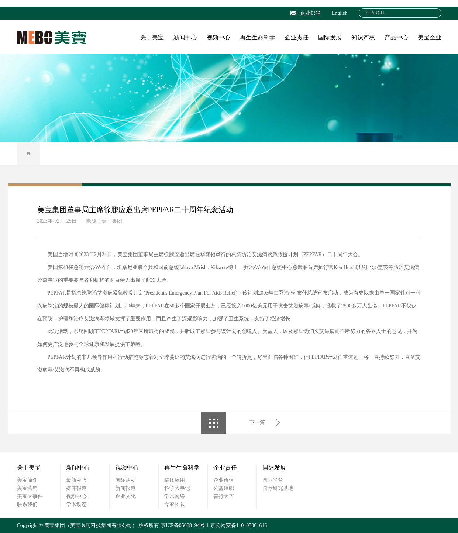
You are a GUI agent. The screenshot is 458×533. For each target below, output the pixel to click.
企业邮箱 (305, 13)
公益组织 (223, 488)
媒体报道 (76, 488)
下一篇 (257, 422)
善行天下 (223, 496)
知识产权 (363, 37)
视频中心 (218, 37)
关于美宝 (152, 37)
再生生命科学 (257, 37)
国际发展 (330, 37)
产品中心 (396, 37)
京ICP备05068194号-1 (185, 525)
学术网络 (174, 496)
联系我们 (27, 504)
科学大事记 (177, 488)
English (340, 13)
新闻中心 (185, 37)
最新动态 (76, 480)
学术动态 (76, 504)
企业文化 (125, 496)
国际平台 (272, 480)
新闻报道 (125, 488)
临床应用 (174, 480)
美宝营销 (27, 488)
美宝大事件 (30, 496)
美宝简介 (27, 480)
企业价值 (223, 480)
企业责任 (297, 37)
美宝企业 (429, 37)
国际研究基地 (277, 488)
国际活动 (125, 480)
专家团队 (174, 504)
